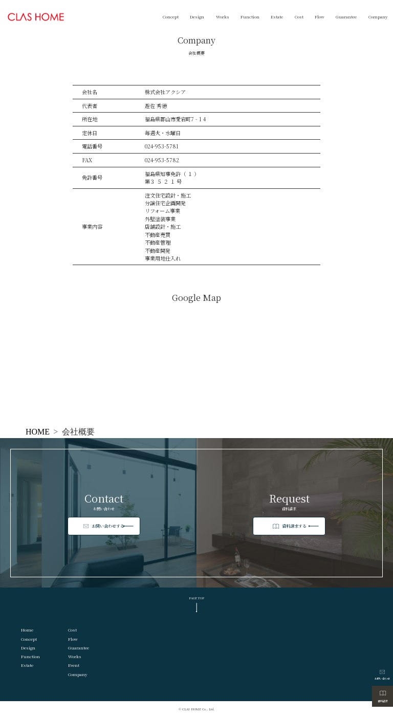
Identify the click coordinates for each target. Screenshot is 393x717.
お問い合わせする (110, 526)
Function (250, 16)
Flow (319, 16)
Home (27, 630)
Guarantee (346, 16)
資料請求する (298, 526)
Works (222, 16)
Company (377, 16)
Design (197, 16)
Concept (171, 16)
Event (73, 665)
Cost (299, 16)
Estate (277, 16)
